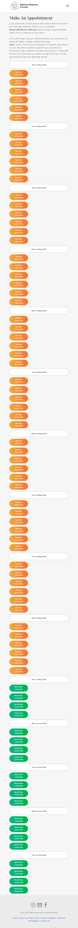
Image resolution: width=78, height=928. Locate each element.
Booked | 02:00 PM (18, 100)
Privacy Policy (33, 918)
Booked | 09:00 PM (18, 117)
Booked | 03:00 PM (18, 108)
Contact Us (45, 921)
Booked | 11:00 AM (19, 82)
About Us (22, 918)
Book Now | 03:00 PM (18, 714)
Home (15, 918)
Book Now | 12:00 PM (18, 697)
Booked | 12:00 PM (19, 91)
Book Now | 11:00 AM (18, 688)
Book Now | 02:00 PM (18, 705)
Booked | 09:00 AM (18, 73)
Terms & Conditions (48, 918)
